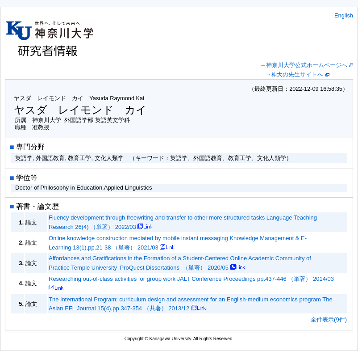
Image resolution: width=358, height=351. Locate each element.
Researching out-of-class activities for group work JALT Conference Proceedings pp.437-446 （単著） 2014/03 (191, 278)
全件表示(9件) (329, 319)
